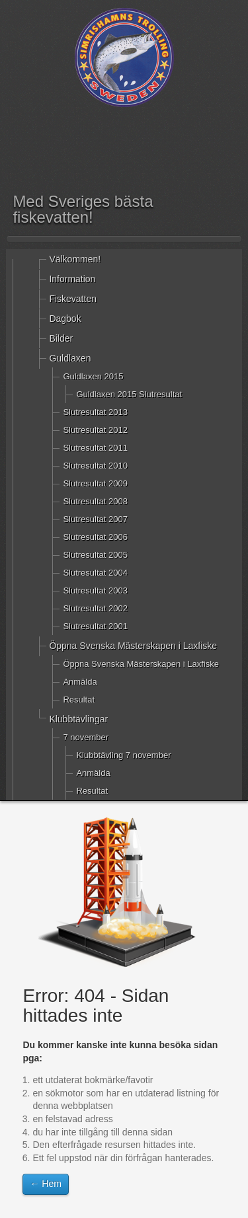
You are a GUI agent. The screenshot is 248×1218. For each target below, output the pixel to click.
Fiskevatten (73, 298)
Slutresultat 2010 (95, 466)
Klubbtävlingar (78, 719)
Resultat (79, 699)
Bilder (61, 338)
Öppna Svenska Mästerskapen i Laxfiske (133, 645)
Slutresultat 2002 (95, 608)
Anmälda (80, 682)
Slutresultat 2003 (95, 590)
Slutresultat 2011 (95, 448)
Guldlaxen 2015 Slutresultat (129, 394)
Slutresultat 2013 (95, 412)
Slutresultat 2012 (95, 430)
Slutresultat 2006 (95, 537)
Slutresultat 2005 (95, 555)
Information (72, 279)
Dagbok (65, 318)
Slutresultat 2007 (95, 519)
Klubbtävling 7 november (123, 755)
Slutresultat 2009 (95, 483)
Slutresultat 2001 (95, 626)
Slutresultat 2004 (95, 573)
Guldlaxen (70, 358)
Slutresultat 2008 (95, 501)
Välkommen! (75, 259)
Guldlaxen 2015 (93, 376)
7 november (85, 737)
